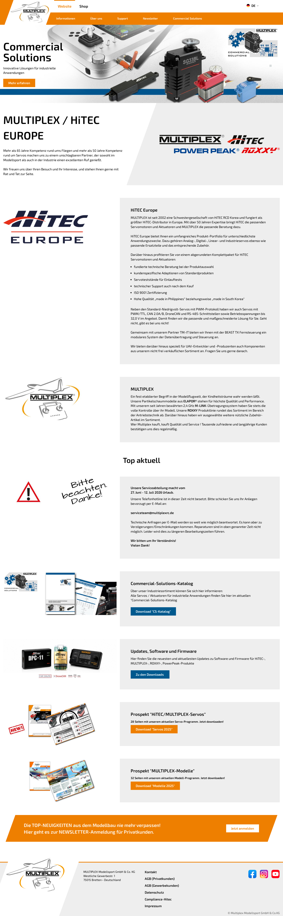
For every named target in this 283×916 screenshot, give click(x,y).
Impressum (153, 906)
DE (250, 5)
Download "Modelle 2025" (155, 786)
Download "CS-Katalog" (153, 611)
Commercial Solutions (187, 18)
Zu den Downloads (150, 674)
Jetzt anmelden (242, 828)
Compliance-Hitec (158, 899)
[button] (270, 62)
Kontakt (151, 872)
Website (64, 6)
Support (122, 18)
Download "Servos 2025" (154, 729)
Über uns (96, 18)
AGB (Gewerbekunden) (162, 885)
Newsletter (150, 18)
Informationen (65, 18)
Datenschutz (154, 892)
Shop (83, 6)
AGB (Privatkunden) (160, 879)
